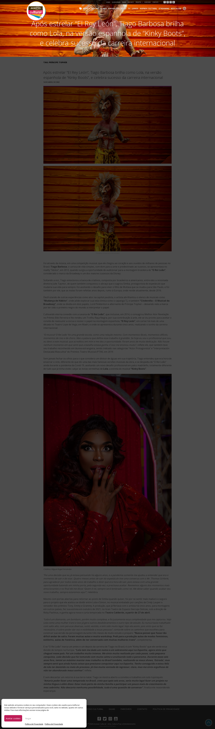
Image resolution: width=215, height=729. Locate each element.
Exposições (116, 8)
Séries (126, 8)
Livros (137, 8)
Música (90, 8)
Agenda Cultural (150, 8)
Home (108, 2)
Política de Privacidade (34, 724)
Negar (28, 718)
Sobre (124, 2)
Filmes (107, 8)
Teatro (98, 8)
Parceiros (147, 2)
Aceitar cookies (13, 718)
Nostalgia (176, 8)
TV (131, 8)
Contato (155, 2)
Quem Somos (116, 2)
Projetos (139, 2)
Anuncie (131, 2)
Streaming (165, 8)
